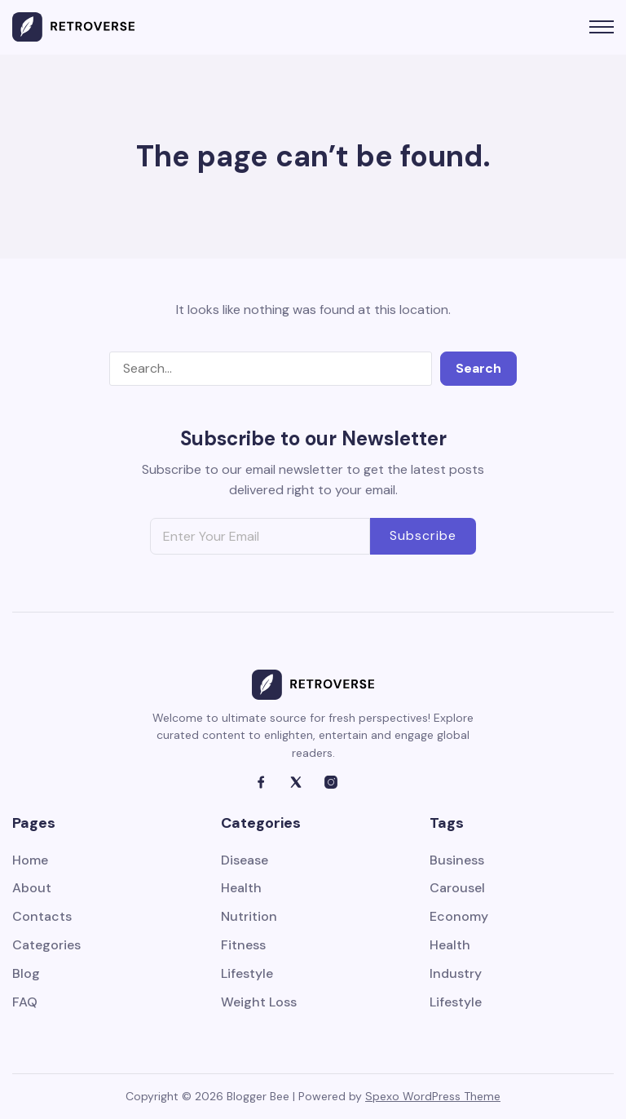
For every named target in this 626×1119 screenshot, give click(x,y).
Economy (459, 917)
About (31, 888)
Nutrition (249, 917)
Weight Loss (259, 1002)
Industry (456, 974)
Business (457, 861)
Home (30, 861)
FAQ (24, 1002)
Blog (26, 974)
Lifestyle (247, 974)
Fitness (243, 945)
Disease (244, 861)
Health (241, 888)
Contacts (42, 917)
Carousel (457, 888)
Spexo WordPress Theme (432, 1096)
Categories (46, 945)
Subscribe (423, 535)
